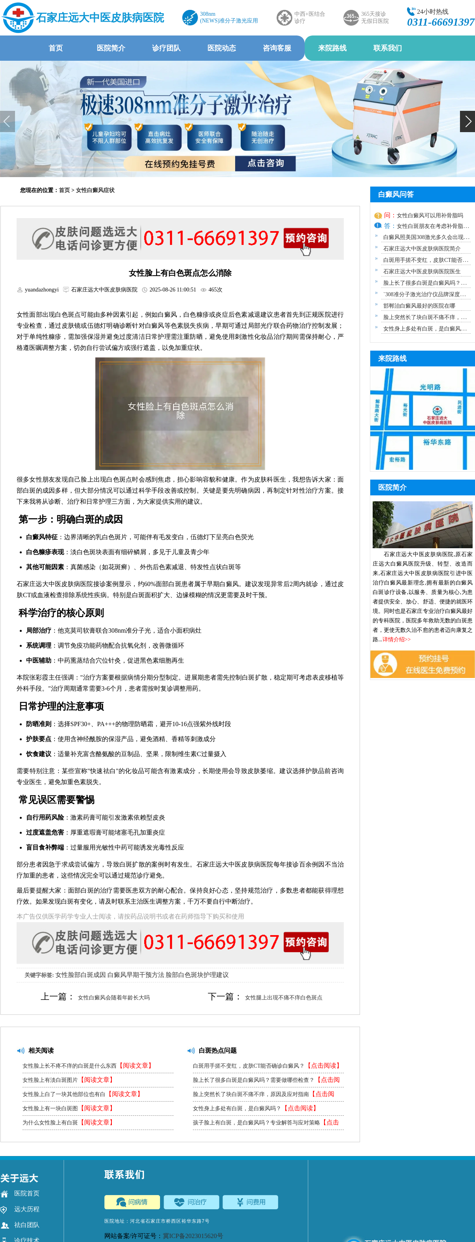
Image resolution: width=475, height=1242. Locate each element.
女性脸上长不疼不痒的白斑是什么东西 (89, 1065)
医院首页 (20, 1193)
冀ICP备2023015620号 (193, 1236)
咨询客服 (277, 48)
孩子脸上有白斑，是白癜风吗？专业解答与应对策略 (266, 1124)
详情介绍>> (397, 639)
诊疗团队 (166, 48)
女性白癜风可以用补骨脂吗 (430, 216)
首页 (56, 48)
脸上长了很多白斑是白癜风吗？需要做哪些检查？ (266, 1081)
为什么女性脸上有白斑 (69, 1122)
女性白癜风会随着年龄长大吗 (114, 998)
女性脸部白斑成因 (80, 974)
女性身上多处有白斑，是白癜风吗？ (256, 1108)
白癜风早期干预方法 (135, 974)
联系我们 (387, 48)
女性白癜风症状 (95, 190)
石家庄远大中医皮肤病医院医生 (422, 272)
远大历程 (20, 1209)
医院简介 (111, 48)
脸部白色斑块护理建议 (197, 974)
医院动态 (221, 48)
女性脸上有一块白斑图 (69, 1108)
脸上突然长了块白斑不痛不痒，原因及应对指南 (263, 1096)
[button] (467, 121)
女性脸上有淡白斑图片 (69, 1079)
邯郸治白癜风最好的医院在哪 (419, 306)
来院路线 (332, 48)
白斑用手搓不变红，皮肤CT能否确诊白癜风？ (268, 1065)
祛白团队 (20, 1225)
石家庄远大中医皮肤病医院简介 (422, 249)
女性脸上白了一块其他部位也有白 (83, 1094)
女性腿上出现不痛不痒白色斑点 (283, 998)
